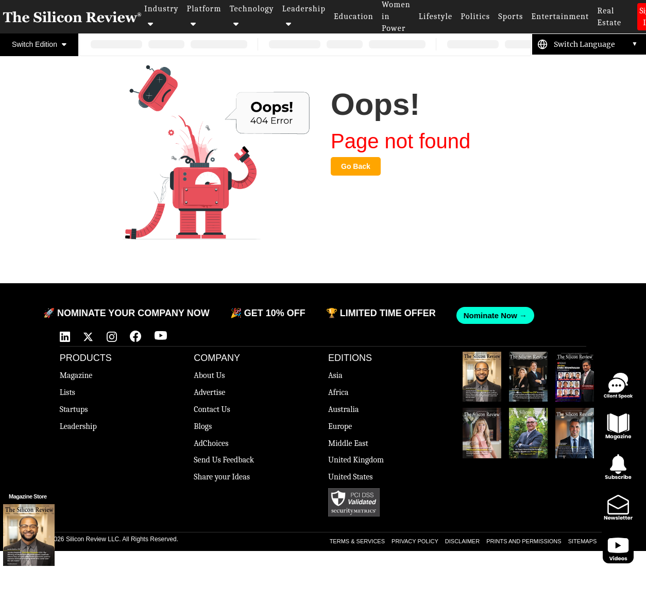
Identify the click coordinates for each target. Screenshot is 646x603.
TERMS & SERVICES (357, 541)
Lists (67, 392)
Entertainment (560, 16)
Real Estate (609, 16)
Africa (338, 392)
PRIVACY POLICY (415, 541)
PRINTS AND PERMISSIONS (523, 541)
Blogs (203, 426)
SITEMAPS (582, 541)
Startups (74, 409)
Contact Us (212, 409)
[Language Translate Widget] (596, 44)
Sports (510, 16)
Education (353, 16)
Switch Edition (39, 44)
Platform (204, 16)
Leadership (304, 16)
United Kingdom (356, 459)
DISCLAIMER (462, 541)
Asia (335, 375)
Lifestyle (436, 16)
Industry (161, 16)
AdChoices (211, 443)
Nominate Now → (490, 315)
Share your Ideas (222, 476)
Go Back (355, 166)
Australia (343, 409)
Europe (340, 426)
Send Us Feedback (224, 459)
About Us (209, 375)
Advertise (209, 392)
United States (350, 476)
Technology (252, 16)
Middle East (348, 443)
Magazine (76, 375)
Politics (475, 16)
